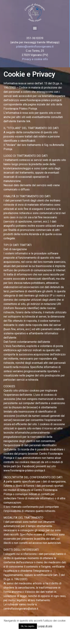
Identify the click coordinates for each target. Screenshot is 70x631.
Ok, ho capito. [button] (28, 626)
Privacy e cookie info (35, 59)
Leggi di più (45, 626)
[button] (35, 28)
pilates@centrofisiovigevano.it (34, 46)
